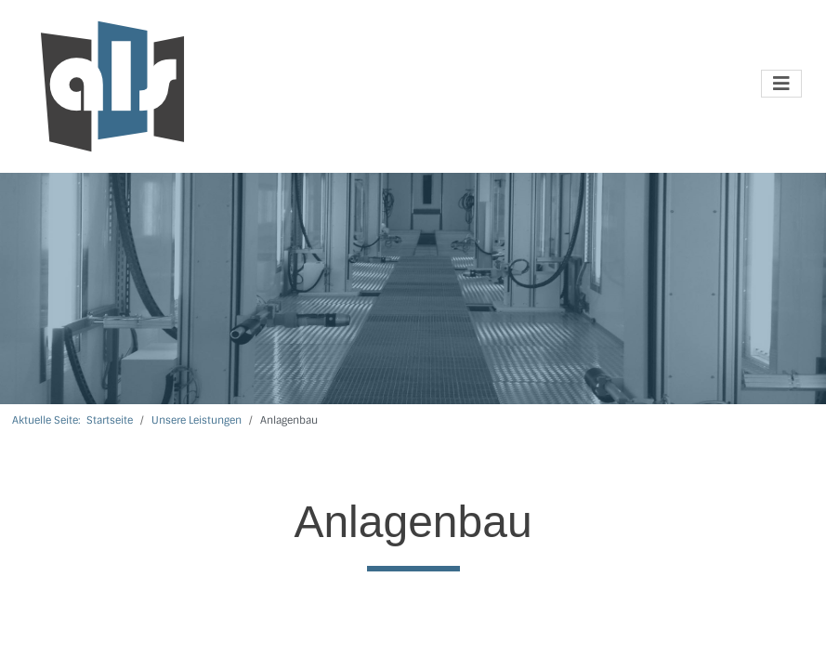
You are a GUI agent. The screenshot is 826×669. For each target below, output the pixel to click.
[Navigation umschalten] (781, 84)
